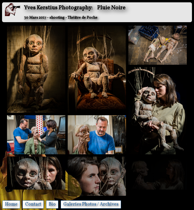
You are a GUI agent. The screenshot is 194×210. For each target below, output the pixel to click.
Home (11, 204)
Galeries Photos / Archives (90, 204)
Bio (52, 204)
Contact (33, 204)
